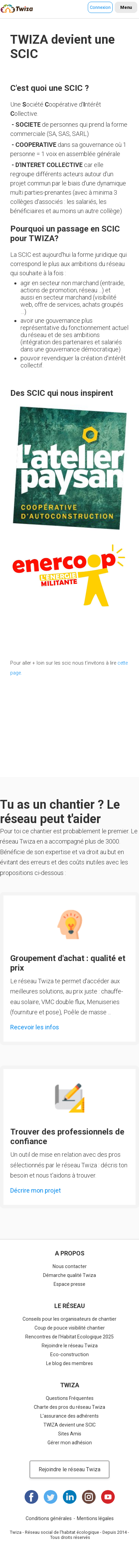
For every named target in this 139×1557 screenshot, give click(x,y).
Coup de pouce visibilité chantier (69, 1328)
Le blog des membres (69, 1363)
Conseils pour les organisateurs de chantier (69, 1319)
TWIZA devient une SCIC (69, 1425)
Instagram (89, 1497)
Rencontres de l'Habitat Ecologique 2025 (69, 1336)
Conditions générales (49, 1518)
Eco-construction (69, 1354)
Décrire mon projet (35, 1190)
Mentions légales (95, 1518)
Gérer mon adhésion (69, 1442)
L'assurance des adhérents (69, 1416)
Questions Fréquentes (70, 1398)
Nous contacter (70, 1266)
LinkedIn (70, 1497)
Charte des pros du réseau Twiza (69, 1407)
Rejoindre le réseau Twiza (70, 1345)
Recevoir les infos (34, 1027)
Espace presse (69, 1284)
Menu (126, 7)
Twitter (50, 1497)
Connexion (100, 7)
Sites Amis (69, 1433)
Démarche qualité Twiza (69, 1275)
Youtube (108, 1497)
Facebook (31, 1497)
